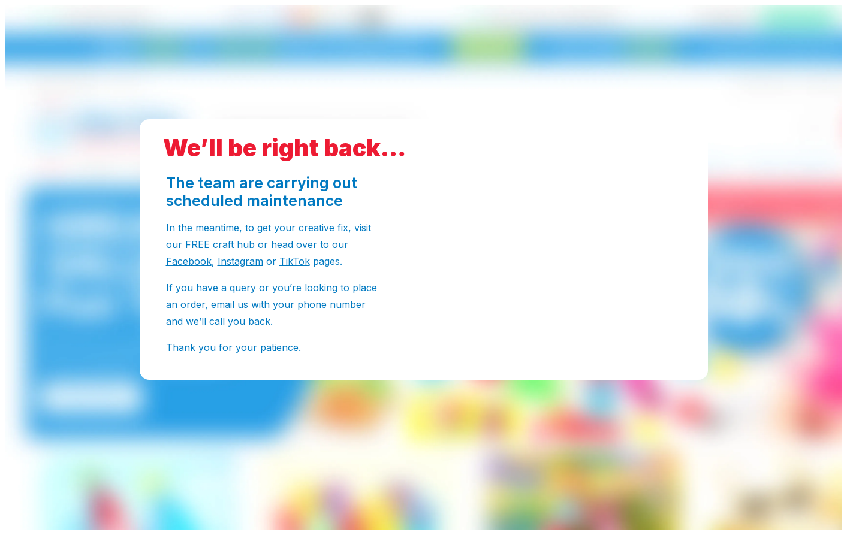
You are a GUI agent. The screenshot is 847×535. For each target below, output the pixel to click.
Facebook (189, 261)
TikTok (294, 261)
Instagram (240, 261)
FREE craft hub (220, 244)
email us (229, 304)
